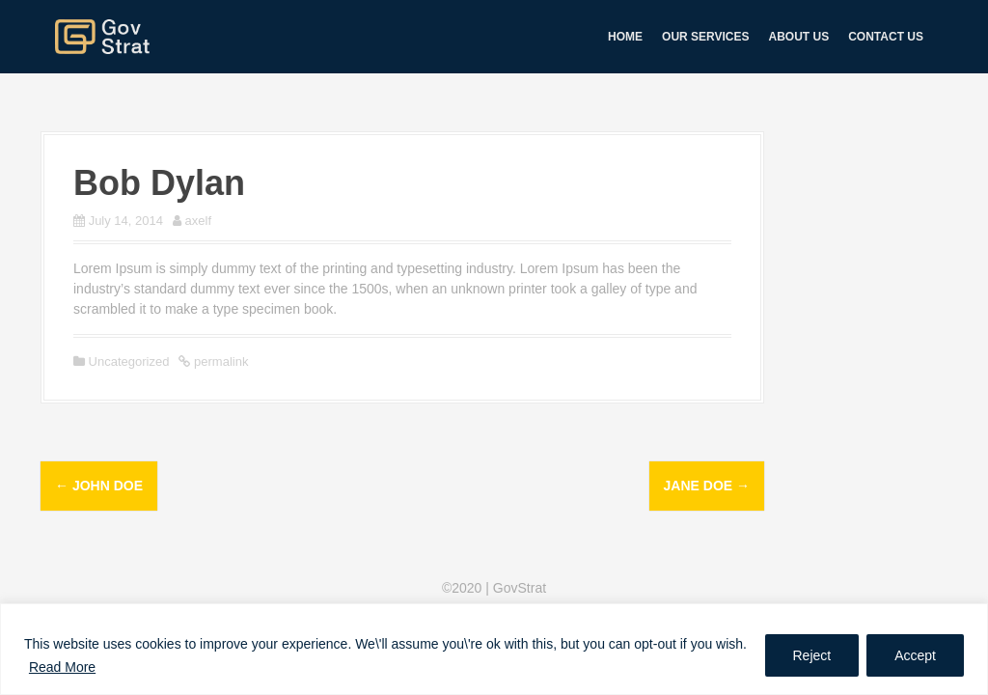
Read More (62, 667)
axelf (198, 220)
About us (799, 36)
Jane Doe (707, 485)
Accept (915, 655)
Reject (812, 655)
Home (625, 36)
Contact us (885, 36)
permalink (219, 361)
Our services (705, 36)
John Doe (99, 485)
